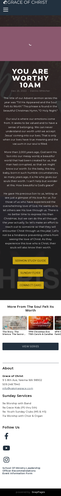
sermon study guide (30, 260)
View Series (30, 346)
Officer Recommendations (19, 470)
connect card (30, 285)
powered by (30, 492)
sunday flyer (30, 272)
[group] (14, 327)
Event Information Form (17, 473)
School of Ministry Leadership (21, 468)
